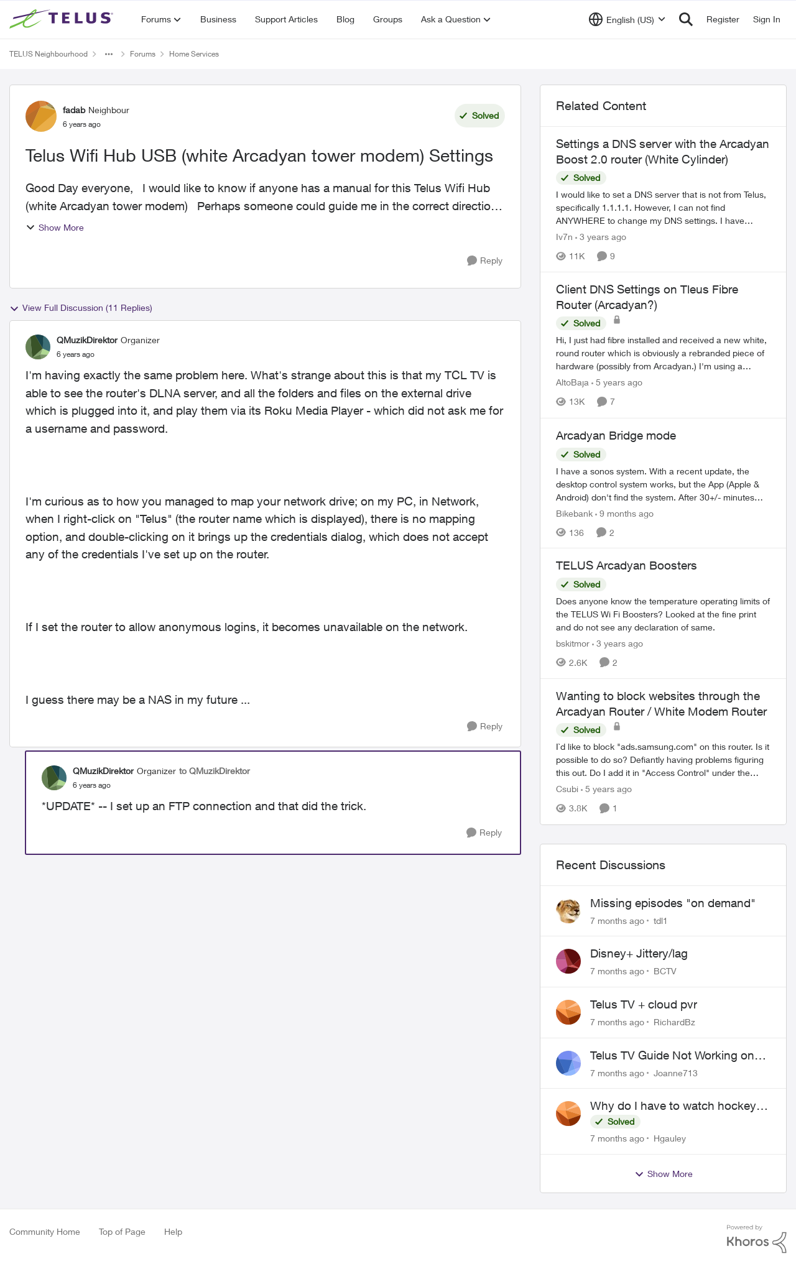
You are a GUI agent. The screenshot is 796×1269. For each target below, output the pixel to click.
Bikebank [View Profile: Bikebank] (574, 512)
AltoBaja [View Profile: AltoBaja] (572, 382)
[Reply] (485, 260)
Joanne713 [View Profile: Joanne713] (676, 1072)
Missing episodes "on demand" (673, 903)
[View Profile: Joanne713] (568, 1063)
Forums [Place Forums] (142, 53)
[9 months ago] (624, 512)
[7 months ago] (617, 919)
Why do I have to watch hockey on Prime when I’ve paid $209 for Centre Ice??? (677, 1106)
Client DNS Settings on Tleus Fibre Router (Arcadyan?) (647, 296)
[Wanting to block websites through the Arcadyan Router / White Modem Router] (663, 760)
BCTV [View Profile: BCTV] (665, 971)
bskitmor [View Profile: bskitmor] (573, 643)
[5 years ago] (616, 382)
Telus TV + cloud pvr (643, 1004)
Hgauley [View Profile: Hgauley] (670, 1138)
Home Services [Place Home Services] (194, 53)
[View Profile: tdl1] (568, 910)
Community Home (44, 1231)
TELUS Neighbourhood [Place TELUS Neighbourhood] (48, 53)
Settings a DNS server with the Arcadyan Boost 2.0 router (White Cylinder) (662, 151)
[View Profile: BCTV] (568, 961)
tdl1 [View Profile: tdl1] (661, 920)
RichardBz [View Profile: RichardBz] (674, 1022)
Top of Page (122, 1231)
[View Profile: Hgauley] (568, 1113)
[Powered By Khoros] (757, 1239)
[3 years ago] (600, 236)
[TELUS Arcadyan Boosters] (663, 614)
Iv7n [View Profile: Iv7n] (564, 236)
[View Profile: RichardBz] (568, 1012)
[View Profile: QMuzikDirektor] (37, 347)
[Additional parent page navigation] (108, 54)
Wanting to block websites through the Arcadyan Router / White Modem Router (661, 703)
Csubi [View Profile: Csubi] (567, 789)
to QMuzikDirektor (214, 770)
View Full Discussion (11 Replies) (80, 307)
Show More (54, 227)
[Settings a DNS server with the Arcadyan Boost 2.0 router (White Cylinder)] (663, 207)
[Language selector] (627, 19)
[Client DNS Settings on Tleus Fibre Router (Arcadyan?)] (663, 353)
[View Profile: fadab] (41, 116)
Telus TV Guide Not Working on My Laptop (672, 1055)
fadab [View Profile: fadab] (74, 109)
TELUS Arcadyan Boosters (626, 565)
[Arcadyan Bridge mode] (663, 483)
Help (173, 1231)
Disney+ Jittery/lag (639, 953)
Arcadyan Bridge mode (616, 435)
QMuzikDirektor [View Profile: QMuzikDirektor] (87, 340)
